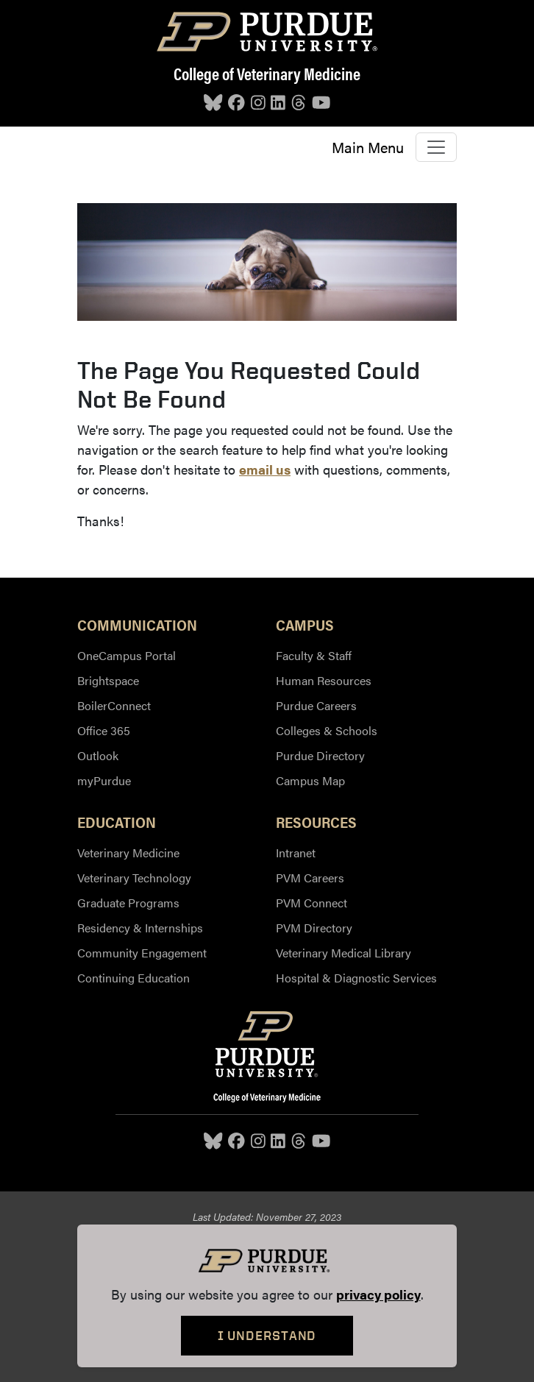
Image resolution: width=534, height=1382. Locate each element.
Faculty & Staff (314, 655)
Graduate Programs (128, 902)
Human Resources (323, 680)
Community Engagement (142, 952)
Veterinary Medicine (128, 852)
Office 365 (103, 730)
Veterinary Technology (134, 877)
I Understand (267, 1335)
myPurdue (104, 780)
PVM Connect (311, 902)
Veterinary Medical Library (343, 952)
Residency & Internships (140, 927)
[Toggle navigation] (436, 147)
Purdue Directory (320, 755)
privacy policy (378, 1294)
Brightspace (108, 680)
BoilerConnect (114, 705)
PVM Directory (314, 927)
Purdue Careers (316, 705)
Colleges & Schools (326, 730)
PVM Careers (310, 877)
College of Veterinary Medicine (267, 73)
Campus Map (310, 780)
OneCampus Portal (126, 655)
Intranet (296, 852)
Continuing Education (133, 977)
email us (265, 469)
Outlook (97, 755)
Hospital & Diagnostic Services (356, 977)
